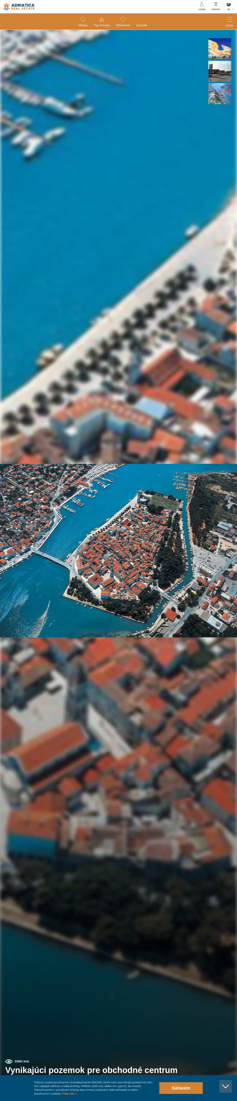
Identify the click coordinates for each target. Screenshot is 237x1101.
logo (18, 6)
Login (201, 9)
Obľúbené (123, 25)
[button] (220, 48)
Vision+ (216, 9)
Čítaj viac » (69, 1093)
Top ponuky (102, 25)
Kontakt (141, 25)
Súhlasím (181, 1088)
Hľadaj (83, 25)
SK (228, 9)
